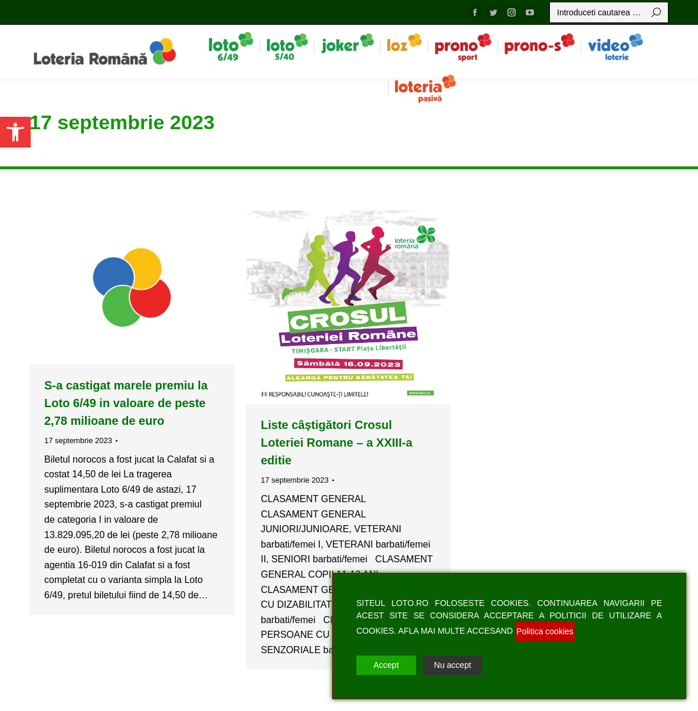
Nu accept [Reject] (452, 665)
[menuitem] (231, 46)
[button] (15, 132)
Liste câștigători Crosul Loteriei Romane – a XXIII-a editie (336, 442)
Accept (386, 665)
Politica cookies (545, 631)
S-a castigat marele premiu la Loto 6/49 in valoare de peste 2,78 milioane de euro (126, 403)
